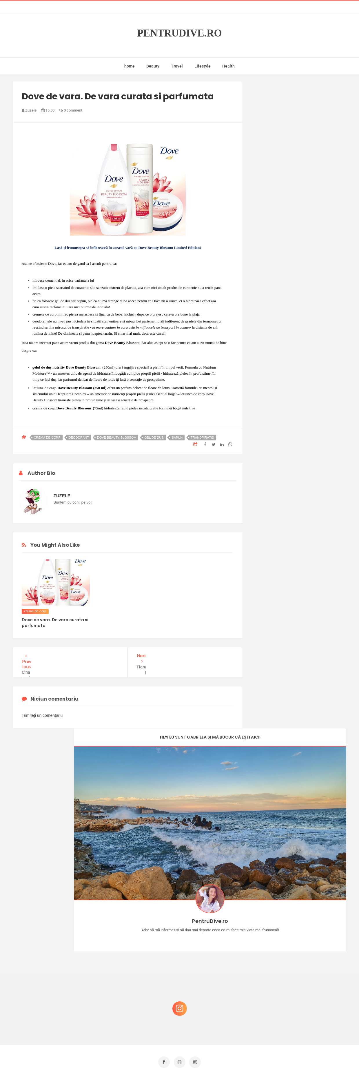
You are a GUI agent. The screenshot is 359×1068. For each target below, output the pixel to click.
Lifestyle (202, 66)
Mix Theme (227, 1052)
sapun (177, 437)
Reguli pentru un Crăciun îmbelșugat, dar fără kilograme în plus (301, 948)
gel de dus (153, 437)
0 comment (70, 110)
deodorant (79, 437)
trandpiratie (202, 437)
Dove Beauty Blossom (116, 437)
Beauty (152, 66)
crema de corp (47, 437)
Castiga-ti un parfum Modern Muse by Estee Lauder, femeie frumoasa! (299, 892)
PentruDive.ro (179, 33)
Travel (177, 66)
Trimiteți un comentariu (42, 712)
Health (228, 66)
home (129, 66)
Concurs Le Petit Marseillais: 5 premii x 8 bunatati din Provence (301, 920)
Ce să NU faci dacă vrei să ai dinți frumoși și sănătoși (297, 975)
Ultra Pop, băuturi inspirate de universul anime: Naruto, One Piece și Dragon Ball (300, 1006)
